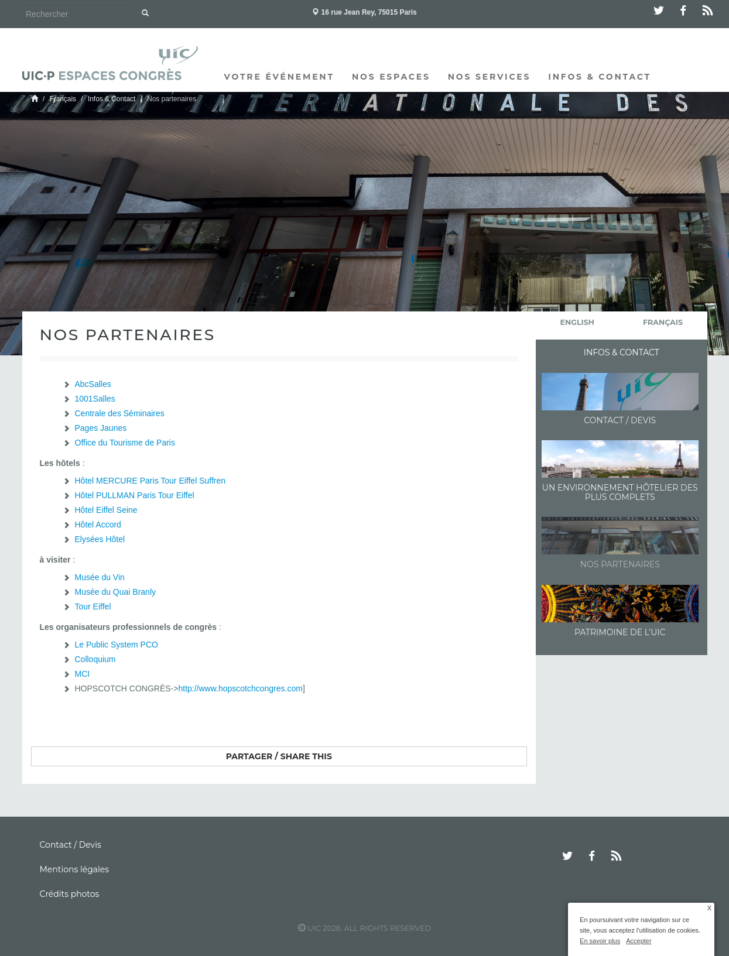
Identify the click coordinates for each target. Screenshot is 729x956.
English (577, 322)
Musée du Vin (100, 577)
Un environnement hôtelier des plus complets (620, 492)
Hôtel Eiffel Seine (106, 510)
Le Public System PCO (116, 644)
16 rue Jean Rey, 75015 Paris (364, 12)
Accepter (638, 940)
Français (62, 99)
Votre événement (279, 76)
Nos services (489, 76)
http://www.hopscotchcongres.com (240, 688)
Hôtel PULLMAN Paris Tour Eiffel (134, 495)
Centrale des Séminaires (120, 413)
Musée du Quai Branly (115, 592)
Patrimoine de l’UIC (620, 632)
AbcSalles (93, 384)
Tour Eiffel (93, 606)
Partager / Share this (279, 756)
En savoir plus (600, 940)
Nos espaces (391, 76)
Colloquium (95, 659)
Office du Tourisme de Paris (125, 442)
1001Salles (95, 398)
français (663, 322)
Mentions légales (74, 869)
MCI (82, 674)
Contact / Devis (620, 420)
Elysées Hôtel (100, 539)
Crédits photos (70, 894)
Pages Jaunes (101, 428)
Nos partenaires (620, 564)
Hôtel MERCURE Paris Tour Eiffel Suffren (150, 480)
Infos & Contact (599, 76)
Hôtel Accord (98, 524)
